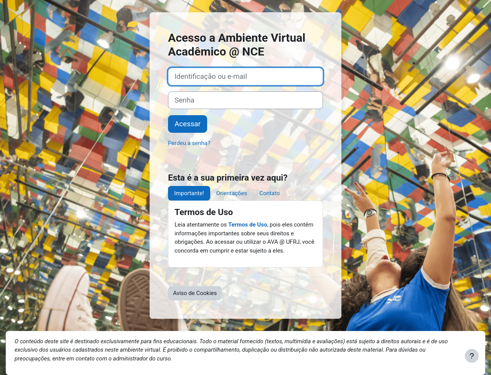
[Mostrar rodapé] (472, 356)
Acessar (188, 124)
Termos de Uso (247, 224)
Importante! (189, 193)
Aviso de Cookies (195, 293)
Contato (269, 193)
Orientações (231, 193)
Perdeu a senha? (189, 143)
